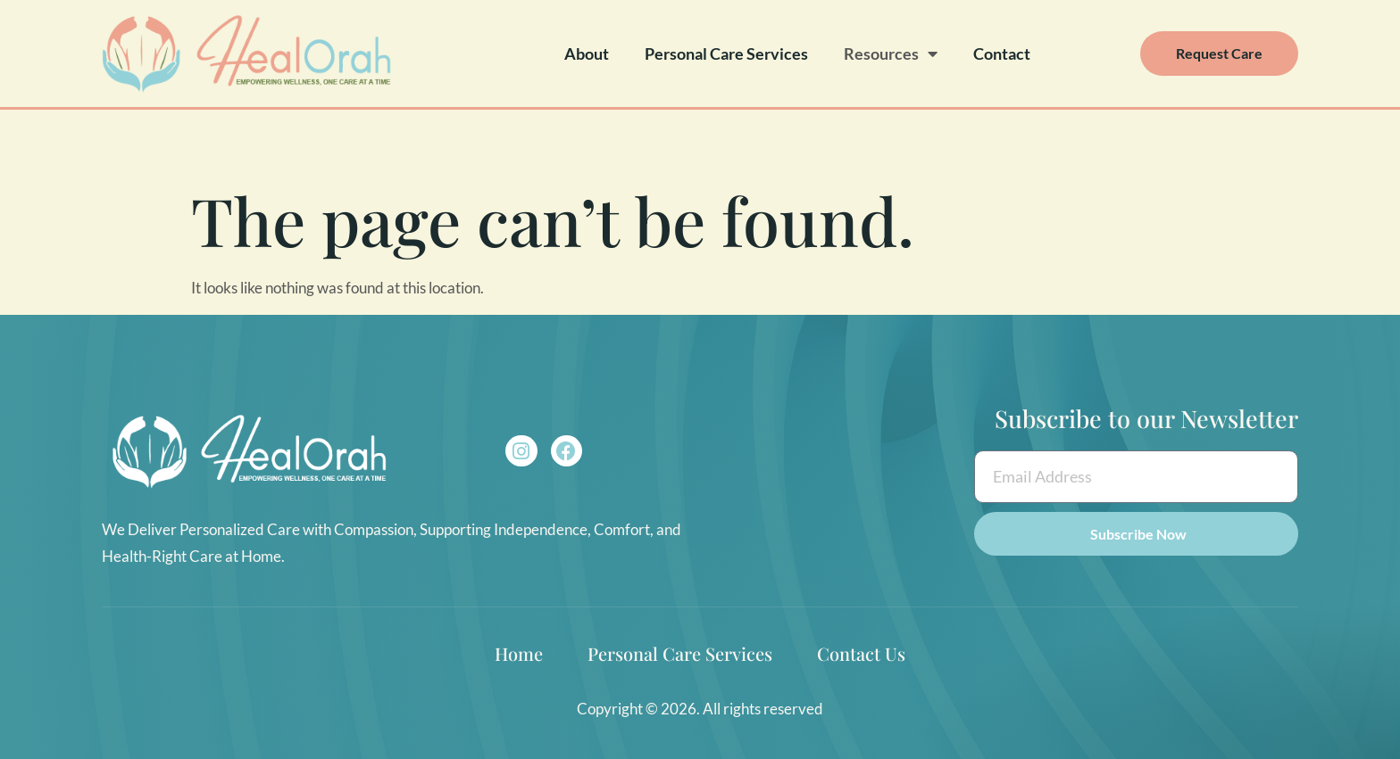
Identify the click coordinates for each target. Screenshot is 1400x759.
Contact (1001, 53)
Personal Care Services (726, 53)
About (586, 53)
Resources (891, 53)
